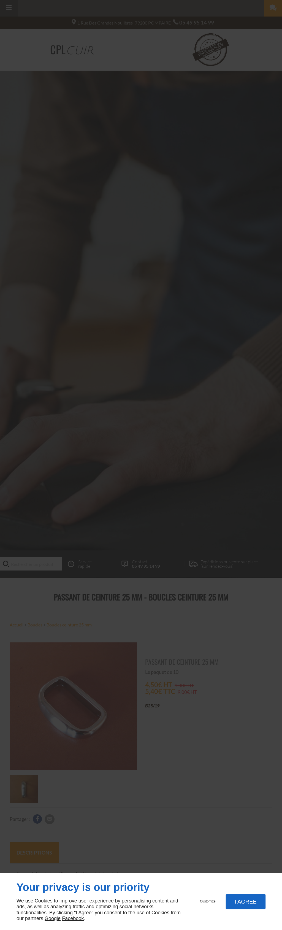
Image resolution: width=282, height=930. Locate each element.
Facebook (73, 918)
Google (53, 918)
